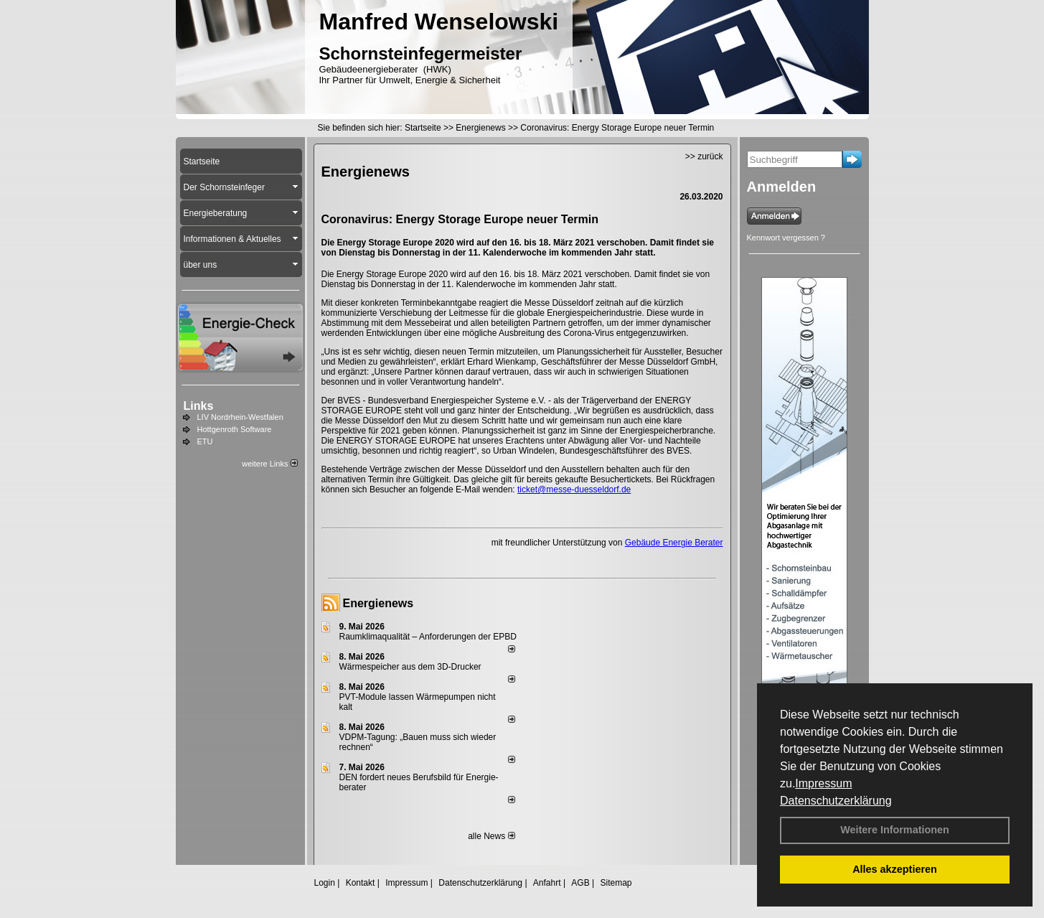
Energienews (378, 603)
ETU (205, 441)
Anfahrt (547, 883)
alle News (491, 836)
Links (199, 406)
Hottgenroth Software (234, 429)
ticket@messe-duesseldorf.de (574, 489)
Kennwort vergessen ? (786, 237)
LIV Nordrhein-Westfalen (240, 417)
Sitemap (615, 883)
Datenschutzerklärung (836, 801)
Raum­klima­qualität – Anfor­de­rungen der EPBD (428, 637)
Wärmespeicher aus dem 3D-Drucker (410, 667)
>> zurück (704, 156)
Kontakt (360, 883)
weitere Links (269, 463)
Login (324, 883)
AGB (580, 883)
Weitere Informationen (894, 829)
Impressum (823, 783)
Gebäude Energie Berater (674, 543)
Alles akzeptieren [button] (894, 869)
